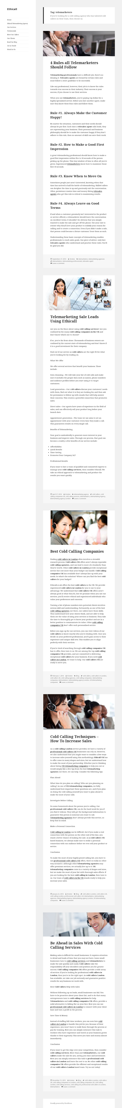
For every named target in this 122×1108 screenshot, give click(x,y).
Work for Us (11, 49)
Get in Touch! (11, 46)
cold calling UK (76, 1085)
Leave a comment (58, 263)
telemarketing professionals (72, 261)
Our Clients (11, 38)
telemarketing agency (81, 494)
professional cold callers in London (66, 1007)
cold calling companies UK (85, 1082)
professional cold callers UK (63, 751)
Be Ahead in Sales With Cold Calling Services (76, 945)
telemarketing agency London (60, 499)
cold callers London (89, 894)
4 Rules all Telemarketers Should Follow (74, 64)
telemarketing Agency (97, 496)
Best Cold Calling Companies (77, 551)
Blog (77, 676)
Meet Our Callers (13, 35)
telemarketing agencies (97, 259)
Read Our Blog (12, 42)
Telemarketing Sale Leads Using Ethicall (74, 319)
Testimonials (11, 31)
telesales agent (88, 261)
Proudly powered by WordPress (61, 1103)
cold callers (96, 494)
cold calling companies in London (64, 1082)
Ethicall (12, 9)
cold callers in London (67, 559)
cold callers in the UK (74, 878)
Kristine (72, 259)
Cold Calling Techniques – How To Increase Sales (74, 738)
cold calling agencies (59, 611)
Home (9, 20)
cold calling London (57, 896)
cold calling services (72, 496)
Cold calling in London (60, 832)
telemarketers (83, 259)
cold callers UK (55, 678)
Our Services (11, 27)
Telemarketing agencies (61, 817)
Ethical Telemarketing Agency (17, 23)
